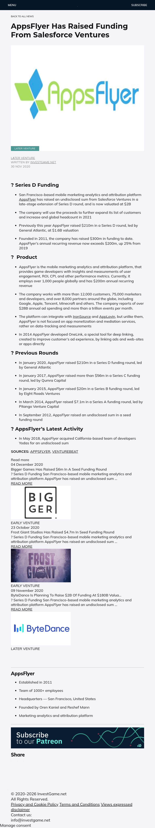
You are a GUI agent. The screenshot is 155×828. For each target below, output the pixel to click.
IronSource (82, 316)
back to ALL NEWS (22, 16)
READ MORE (21, 483)
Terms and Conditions (79, 804)
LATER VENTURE (23, 158)
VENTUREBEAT (65, 451)
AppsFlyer (27, 199)
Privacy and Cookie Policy (34, 804)
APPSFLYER (40, 451)
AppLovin (107, 316)
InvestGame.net (43, 162)
